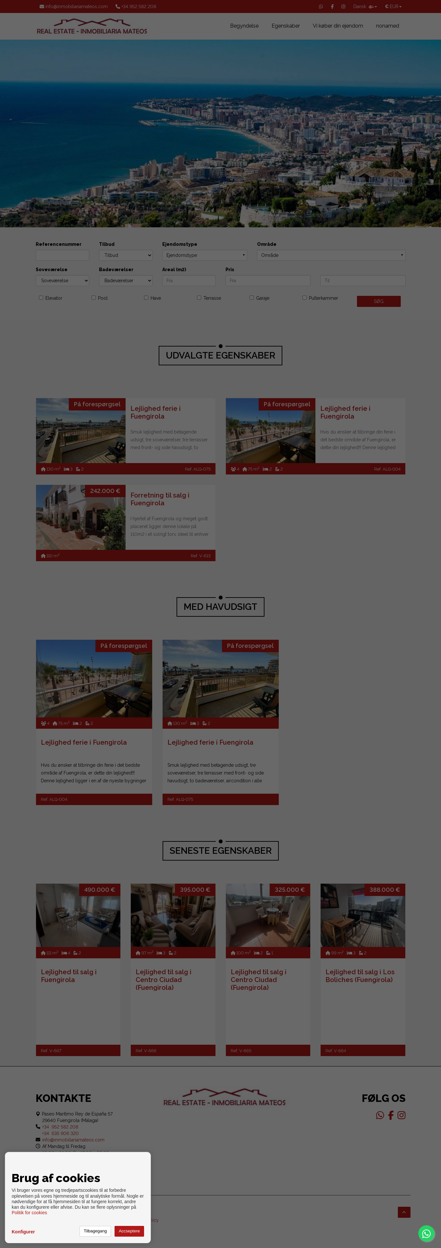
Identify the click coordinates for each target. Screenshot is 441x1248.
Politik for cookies (29, 1212)
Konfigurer (23, 1231)
